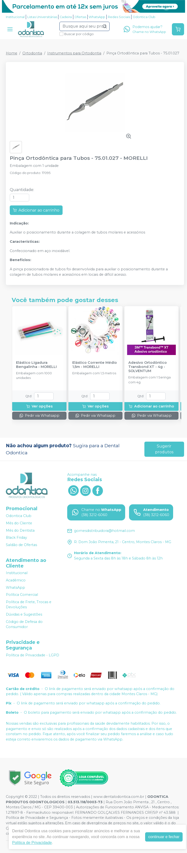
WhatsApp (97, 17)
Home (11, 53)
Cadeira (66, 17)
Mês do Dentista (20, 530)
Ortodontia (32, 53)
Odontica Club (144, 17)
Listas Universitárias (42, 17)
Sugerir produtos (164, 449)
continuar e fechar (163, 837)
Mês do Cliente (19, 523)
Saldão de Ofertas (21, 545)
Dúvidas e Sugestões (24, 614)
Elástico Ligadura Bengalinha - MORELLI (36, 365)
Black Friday (16, 537)
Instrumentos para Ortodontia (74, 53)
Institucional (15, 17)
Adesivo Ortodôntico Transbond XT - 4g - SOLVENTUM (147, 367)
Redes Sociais (119, 17)
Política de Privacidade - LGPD (32, 655)
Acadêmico (16, 580)
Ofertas (80, 17)
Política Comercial (22, 594)
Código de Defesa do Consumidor (24, 624)
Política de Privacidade (32, 843)
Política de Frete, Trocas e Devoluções (28, 604)
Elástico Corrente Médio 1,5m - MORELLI (94, 365)
